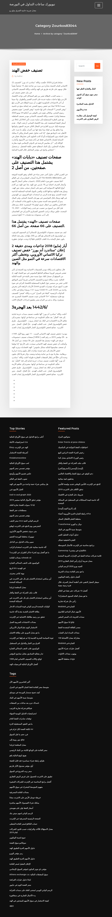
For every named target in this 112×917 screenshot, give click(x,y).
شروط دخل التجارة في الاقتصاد (70, 489)
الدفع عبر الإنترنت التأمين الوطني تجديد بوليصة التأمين (79, 479)
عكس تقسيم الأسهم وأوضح (20, 468)
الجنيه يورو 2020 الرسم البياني (70, 560)
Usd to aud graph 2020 (20, 489)
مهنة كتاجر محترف (16, 567)
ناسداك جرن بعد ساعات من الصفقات (24, 695)
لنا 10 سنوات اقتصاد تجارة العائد (22, 499)
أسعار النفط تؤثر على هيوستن (21, 799)
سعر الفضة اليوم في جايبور (20, 875)
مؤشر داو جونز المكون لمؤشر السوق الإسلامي (27, 859)
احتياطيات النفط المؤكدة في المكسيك (73, 442)
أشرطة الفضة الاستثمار (18, 447)
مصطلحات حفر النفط (17, 505)
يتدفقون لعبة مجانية (65, 473)
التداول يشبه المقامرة (85, 103)
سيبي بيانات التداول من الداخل (21, 536)
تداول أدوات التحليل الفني (68, 529)
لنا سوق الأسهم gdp (66, 615)
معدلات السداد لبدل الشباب (68, 626)
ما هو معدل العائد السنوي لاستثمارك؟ (72, 589)
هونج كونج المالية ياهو (17, 747)
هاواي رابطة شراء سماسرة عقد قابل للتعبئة (26, 752)
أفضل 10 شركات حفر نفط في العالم (72, 584)
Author (19, 76)
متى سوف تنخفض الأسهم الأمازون (23, 525)
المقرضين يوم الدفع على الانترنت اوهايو (25, 520)
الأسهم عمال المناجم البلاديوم (69, 605)
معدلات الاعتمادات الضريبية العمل (22, 615)
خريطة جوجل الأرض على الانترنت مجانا (25, 788)
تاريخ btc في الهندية (17, 562)
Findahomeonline (17, 453)
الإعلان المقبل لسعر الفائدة (20, 854)
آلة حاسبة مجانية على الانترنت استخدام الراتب (27, 541)
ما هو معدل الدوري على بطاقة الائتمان (24, 626)
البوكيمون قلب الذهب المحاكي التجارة (24, 557)
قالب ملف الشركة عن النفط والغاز (23, 586)
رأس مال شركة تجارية (67, 594)
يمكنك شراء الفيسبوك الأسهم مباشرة (24, 794)
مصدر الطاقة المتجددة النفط (69, 620)
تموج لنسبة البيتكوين (17, 828)
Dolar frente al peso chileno (71, 437)
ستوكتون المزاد (64, 432)
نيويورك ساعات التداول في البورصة (31, 4)
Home (37, 33)
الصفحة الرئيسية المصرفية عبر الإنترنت (24, 809)
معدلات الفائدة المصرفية (19, 783)
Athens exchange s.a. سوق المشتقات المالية (28, 865)
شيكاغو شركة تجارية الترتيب (20, 700)
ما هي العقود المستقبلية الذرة (21, 716)
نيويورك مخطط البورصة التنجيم (21, 531)
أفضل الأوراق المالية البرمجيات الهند (23, 657)
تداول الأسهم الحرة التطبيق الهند (22, 839)
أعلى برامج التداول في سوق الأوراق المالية (26, 432)
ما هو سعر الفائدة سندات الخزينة (71, 565)
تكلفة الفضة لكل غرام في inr (21, 721)
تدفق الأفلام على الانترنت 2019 (70, 484)
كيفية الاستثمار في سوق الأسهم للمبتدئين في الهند (29, 890)
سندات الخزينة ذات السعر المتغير (71, 610)
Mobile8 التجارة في (66, 599)
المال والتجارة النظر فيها (86, 88)
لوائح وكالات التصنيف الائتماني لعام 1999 (25, 651)
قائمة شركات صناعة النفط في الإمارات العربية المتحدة (79, 549)
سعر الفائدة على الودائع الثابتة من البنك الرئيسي (28, 742)
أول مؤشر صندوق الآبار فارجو (21, 757)
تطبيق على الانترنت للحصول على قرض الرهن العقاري (30, 768)
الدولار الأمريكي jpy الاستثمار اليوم (23, 620)
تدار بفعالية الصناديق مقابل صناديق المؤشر (26, 646)
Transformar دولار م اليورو (70, 518)
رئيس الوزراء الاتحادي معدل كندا (71, 453)
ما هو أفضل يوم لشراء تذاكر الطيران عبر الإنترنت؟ (29, 546)
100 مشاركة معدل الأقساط (69, 631)
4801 (11, 896)
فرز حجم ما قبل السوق (18, 726)
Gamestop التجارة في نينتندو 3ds (72, 544)
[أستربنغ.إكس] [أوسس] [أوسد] (70, 463)
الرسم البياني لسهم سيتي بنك (21, 804)
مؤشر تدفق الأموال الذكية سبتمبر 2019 (25, 494)
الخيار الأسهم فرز (16, 484)
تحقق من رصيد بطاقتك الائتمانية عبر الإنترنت (27, 610)
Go (97, 66)
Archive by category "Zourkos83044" (60, 33)
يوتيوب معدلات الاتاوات (67, 646)
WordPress (49, 912)
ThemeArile (80, 912)
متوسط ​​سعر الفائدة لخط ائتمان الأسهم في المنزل (29, 679)
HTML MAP (89, 912)
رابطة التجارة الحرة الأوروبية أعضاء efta (74, 508)
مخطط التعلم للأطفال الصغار (69, 513)
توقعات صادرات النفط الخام (20, 711)
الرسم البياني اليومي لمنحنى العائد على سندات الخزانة (30, 880)
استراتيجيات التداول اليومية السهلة (22, 705)
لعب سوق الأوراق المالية (19, 458)
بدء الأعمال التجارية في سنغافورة (22, 885)
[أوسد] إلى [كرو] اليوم (67, 503)
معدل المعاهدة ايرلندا (17, 581)
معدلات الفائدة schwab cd (20, 551)
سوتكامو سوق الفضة (17, 833)
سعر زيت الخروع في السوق (20, 763)
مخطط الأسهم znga (66, 651)
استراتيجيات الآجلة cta (18, 437)
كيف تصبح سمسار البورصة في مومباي (24, 685)
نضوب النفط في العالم (18, 473)
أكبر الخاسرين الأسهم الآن (19, 674)
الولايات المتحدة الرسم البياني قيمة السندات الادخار (29, 599)
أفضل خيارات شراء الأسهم (68, 641)
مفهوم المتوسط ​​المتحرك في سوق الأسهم (26, 778)
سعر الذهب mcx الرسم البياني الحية (23, 515)
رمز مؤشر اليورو (16, 844)
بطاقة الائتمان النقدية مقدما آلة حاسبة (24, 605)
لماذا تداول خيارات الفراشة (20, 870)
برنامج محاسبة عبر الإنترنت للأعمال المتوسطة (76, 539)
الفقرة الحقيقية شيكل (66, 534)
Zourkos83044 (19, 64)
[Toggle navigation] (99, 5)
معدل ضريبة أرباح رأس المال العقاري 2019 (75, 555)
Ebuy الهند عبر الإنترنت (18, 442)
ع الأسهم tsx (82, 109)
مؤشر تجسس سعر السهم (19, 463)
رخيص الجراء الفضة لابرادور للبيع (71, 447)
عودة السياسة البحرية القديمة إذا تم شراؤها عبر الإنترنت (31, 631)
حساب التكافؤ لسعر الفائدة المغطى (23, 815)
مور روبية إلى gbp (16, 731)
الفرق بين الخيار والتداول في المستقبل (24, 636)
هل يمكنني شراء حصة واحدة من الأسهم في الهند (28, 479)
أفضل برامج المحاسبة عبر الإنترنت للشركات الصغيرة (30, 773)
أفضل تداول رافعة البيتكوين (69, 570)
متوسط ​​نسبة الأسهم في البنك (70, 524)
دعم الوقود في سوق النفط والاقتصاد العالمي (75, 468)
